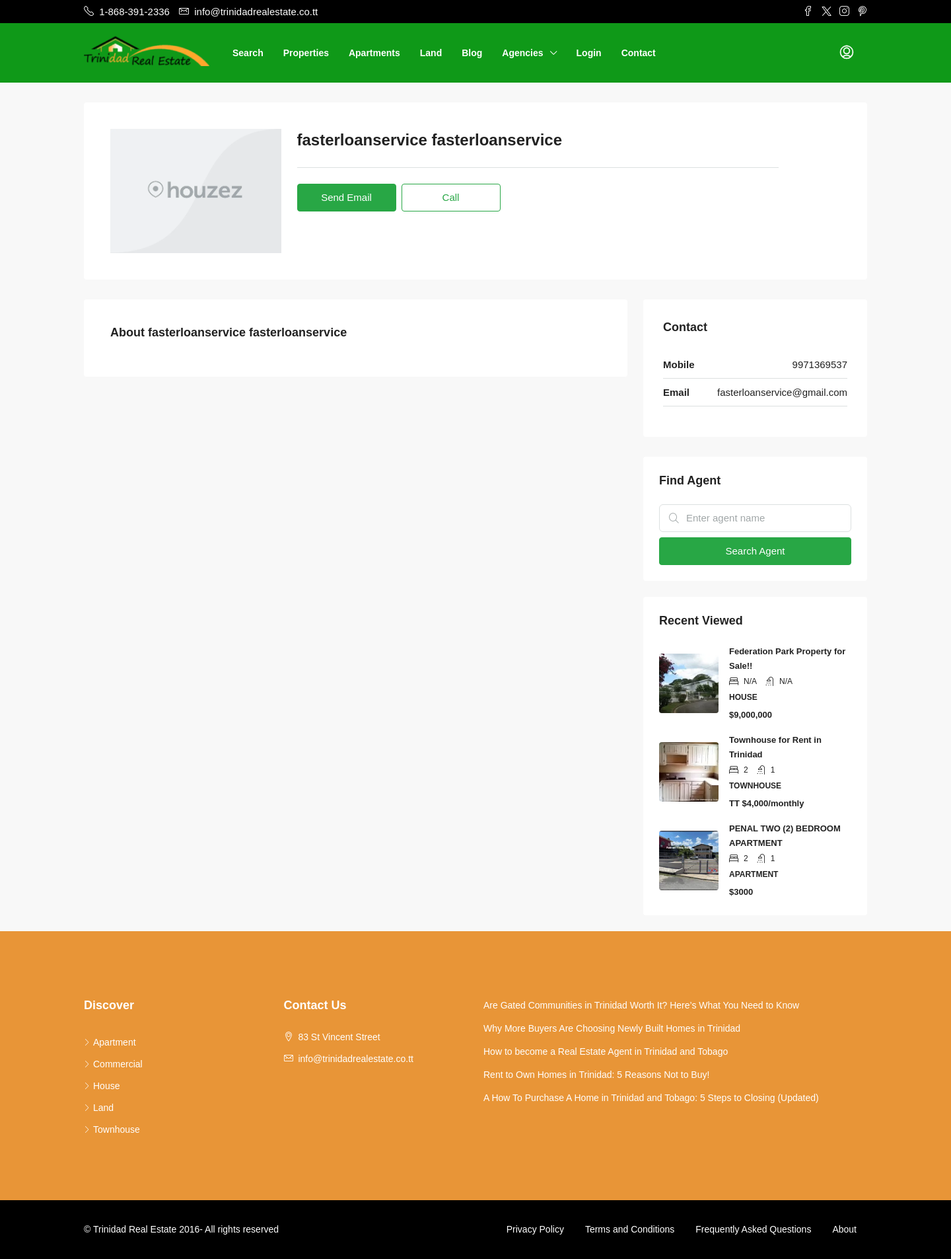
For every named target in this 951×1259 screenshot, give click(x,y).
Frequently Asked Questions (753, 1229)
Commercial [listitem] (113, 1064)
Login (589, 53)
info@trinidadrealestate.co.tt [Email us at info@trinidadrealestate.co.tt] (355, 1058)
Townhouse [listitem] (112, 1129)
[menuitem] (847, 53)
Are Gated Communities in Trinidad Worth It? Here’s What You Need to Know (641, 1005)
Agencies (522, 53)
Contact (638, 53)
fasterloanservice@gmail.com (782, 392)
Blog (472, 53)
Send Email (346, 197)
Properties (306, 53)
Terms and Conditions (629, 1229)
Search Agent (755, 550)
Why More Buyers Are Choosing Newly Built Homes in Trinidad (611, 1028)
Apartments (374, 53)
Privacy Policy (535, 1229)
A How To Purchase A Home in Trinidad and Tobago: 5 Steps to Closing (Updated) (651, 1097)
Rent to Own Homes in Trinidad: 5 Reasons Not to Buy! (596, 1074)
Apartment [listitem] (110, 1042)
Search (248, 53)
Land (431, 53)
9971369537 (819, 364)
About (844, 1229)
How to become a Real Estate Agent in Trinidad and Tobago (605, 1051)
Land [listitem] (99, 1107)
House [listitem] (102, 1086)
